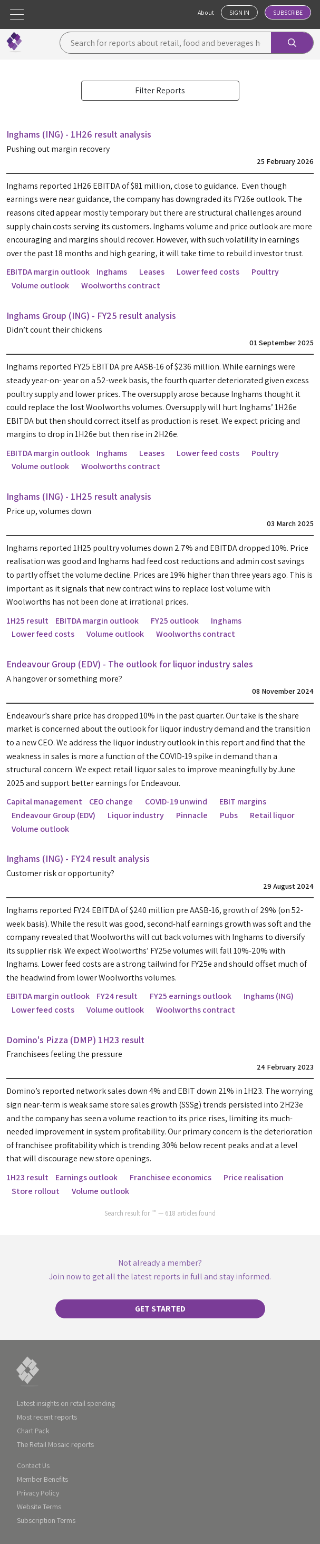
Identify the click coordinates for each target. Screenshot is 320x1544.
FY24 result (117, 996)
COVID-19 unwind (176, 801)
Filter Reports (160, 90)
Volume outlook (40, 285)
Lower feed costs (208, 271)
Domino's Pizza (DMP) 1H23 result (75, 1040)
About (206, 12)
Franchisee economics (170, 1177)
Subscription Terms (46, 1520)
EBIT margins (242, 801)
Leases (151, 271)
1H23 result (27, 1177)
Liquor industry (136, 815)
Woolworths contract (120, 285)
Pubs (229, 815)
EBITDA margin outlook (48, 271)
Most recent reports (47, 1417)
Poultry (265, 271)
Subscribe (288, 12)
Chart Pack (33, 1430)
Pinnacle (192, 815)
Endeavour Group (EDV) (53, 815)
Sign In (239, 12)
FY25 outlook (175, 620)
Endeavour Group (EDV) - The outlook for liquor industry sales (129, 664)
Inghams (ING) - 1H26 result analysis (78, 134)
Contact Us (33, 1465)
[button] (16, 14)
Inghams (111, 271)
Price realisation (254, 1177)
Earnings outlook (86, 1177)
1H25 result (27, 620)
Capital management (44, 801)
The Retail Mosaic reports (55, 1444)
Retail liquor (272, 815)
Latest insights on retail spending (66, 1403)
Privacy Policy (38, 1493)
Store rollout (36, 1191)
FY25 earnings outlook (190, 996)
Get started (160, 1308)
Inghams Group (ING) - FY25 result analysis (91, 315)
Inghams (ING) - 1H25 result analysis (78, 496)
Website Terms (39, 1506)
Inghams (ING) (269, 996)
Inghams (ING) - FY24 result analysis (78, 858)
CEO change (111, 801)
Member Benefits (42, 1479)
